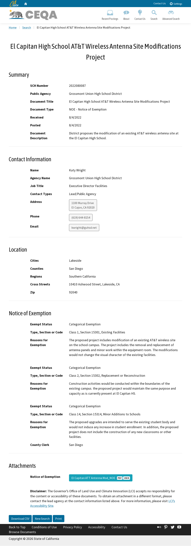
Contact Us (160, 3)
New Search (42, 519)
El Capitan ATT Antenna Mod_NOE (100, 478)
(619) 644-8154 (80, 218)
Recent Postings (110, 14)
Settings (176, 3)
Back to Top (17, 527)
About (126, 14)
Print (58, 519)
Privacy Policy (72, 527)
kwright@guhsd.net (84, 228)
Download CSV (20, 519)
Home (13, 28)
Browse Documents (22, 532)
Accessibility (96, 527)
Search (154, 14)
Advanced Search (171, 14)
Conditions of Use (44, 527)
